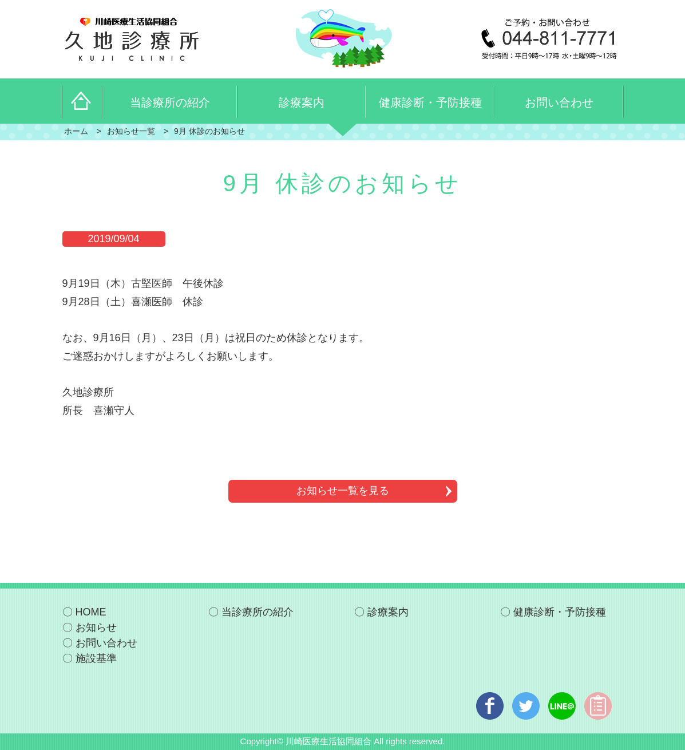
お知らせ (96, 627)
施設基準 (96, 658)
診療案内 (388, 612)
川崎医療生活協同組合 (328, 741)
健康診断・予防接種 (559, 612)
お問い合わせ (106, 643)
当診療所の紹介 (257, 612)
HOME (91, 612)
